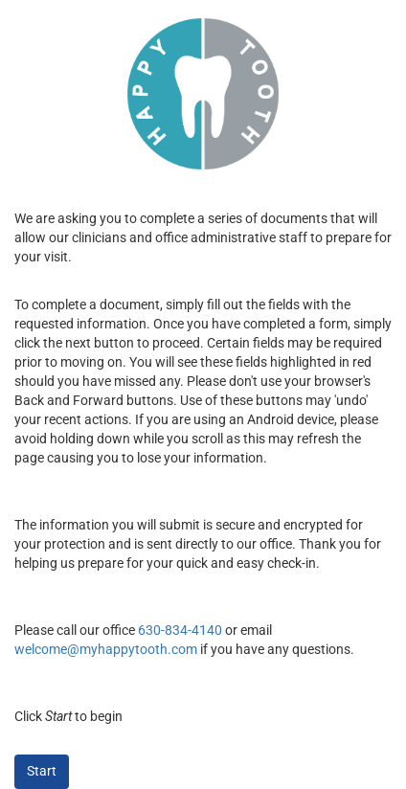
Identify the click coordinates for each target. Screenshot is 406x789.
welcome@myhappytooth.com (105, 649)
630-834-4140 (180, 630)
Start (41, 770)
